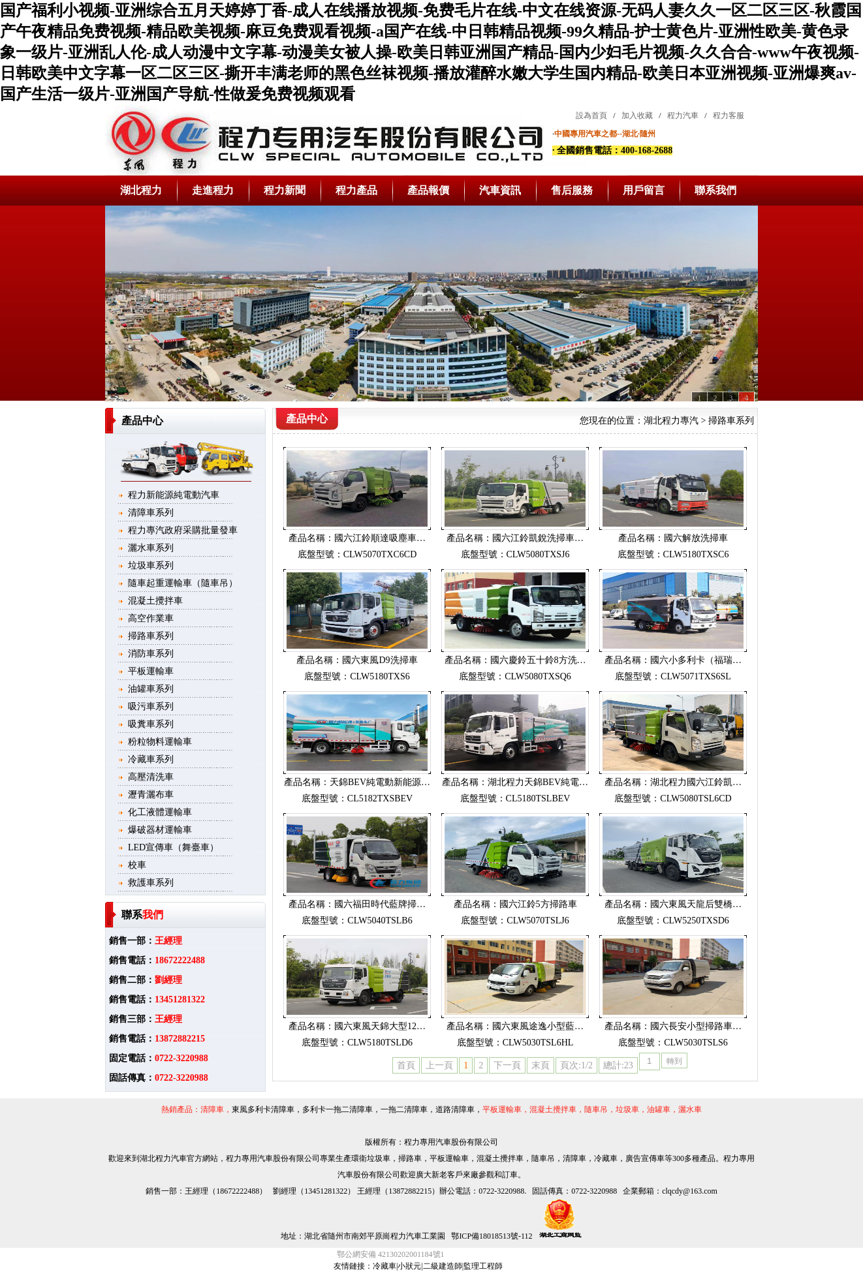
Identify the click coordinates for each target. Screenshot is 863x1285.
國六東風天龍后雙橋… (696, 904)
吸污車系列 (151, 706)
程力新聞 (285, 190)
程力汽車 (682, 115)
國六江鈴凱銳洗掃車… (538, 538)
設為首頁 (591, 115)
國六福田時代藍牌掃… (380, 904)
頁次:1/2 (576, 1065)
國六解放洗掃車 (696, 538)
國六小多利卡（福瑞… (696, 660)
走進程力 (213, 190)
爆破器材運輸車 (160, 830)
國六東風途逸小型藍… (538, 1026)
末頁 (540, 1065)
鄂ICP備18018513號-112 (490, 1236)
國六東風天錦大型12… (380, 1026)
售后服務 (572, 190)
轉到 (674, 1061)
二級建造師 (442, 1266)
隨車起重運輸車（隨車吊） (183, 583)
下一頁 (507, 1065)
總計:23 (618, 1065)
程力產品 (356, 190)
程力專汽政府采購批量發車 (183, 530)
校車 (137, 865)
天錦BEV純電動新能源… (380, 782)
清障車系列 (151, 513)
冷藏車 (384, 1266)
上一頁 (439, 1065)
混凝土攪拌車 (155, 601)
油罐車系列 (151, 689)
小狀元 (409, 1266)
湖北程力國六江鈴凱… (696, 782)
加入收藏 (637, 115)
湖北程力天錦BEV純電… (538, 782)
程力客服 (728, 115)
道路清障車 (455, 1109)
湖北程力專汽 (671, 421)
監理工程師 (483, 1266)
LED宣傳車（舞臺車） (173, 847)
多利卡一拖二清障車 (337, 1109)
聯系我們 (715, 190)
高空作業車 (151, 618)
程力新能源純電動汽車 (173, 495)
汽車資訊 (500, 190)
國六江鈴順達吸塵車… (380, 538)
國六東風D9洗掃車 (379, 660)
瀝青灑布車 (151, 794)
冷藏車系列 (151, 759)
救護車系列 (151, 883)
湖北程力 (141, 190)
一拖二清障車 (404, 1109)
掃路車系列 (151, 636)
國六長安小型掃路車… (696, 1026)
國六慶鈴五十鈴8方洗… (538, 660)
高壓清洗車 (151, 777)
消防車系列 (151, 653)
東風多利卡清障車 (263, 1109)
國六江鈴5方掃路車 (538, 904)
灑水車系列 (151, 548)
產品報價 (428, 190)
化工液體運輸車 (160, 812)
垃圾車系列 (151, 565)
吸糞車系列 (151, 724)
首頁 (406, 1065)
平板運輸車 (151, 671)
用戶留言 (644, 190)
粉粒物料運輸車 (160, 742)
